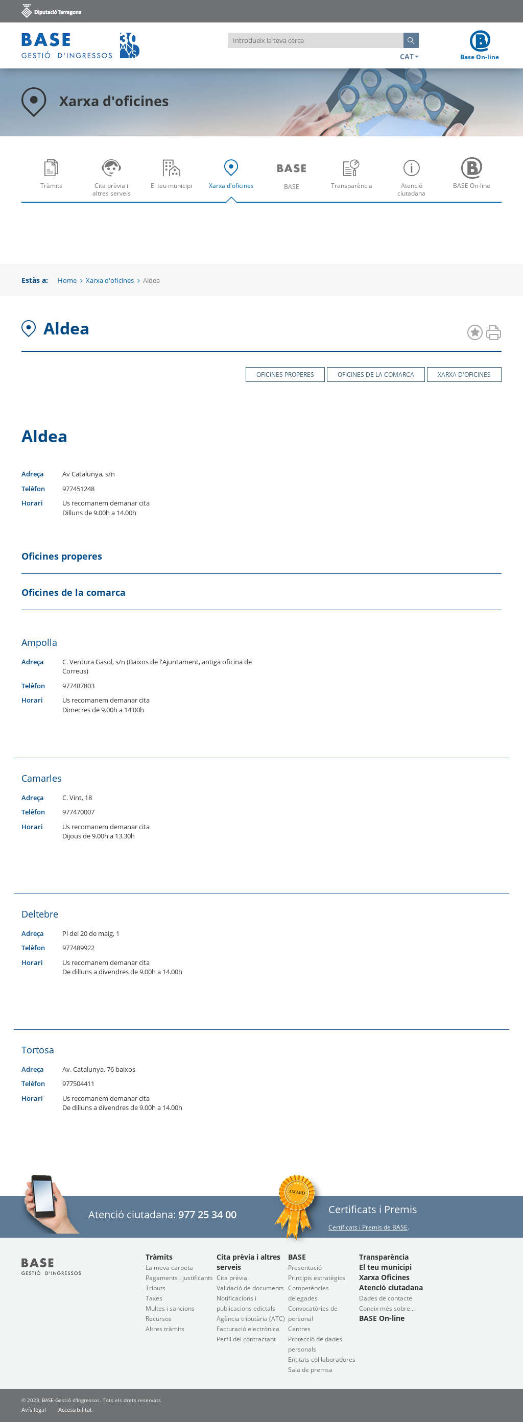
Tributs (155, 1288)
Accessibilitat (75, 1409)
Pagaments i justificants (179, 1277)
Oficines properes (285, 374)
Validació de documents (250, 1288)
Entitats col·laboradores (321, 1359)
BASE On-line (474, 181)
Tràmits (54, 181)
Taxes (154, 1298)
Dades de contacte (385, 1298)
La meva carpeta (169, 1267)
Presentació (305, 1267)
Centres (299, 1328)
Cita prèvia (232, 1277)
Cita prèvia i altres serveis (114, 181)
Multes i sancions (170, 1308)
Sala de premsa (310, 1369)
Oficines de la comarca (376, 374)
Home (67, 280)
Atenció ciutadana (414, 181)
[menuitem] (51, 177)
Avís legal (33, 1409)
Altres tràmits (165, 1328)
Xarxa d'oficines (234, 181)
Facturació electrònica (248, 1328)
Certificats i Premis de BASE (368, 1227)
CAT (409, 56)
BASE (294, 181)
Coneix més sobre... (387, 1308)
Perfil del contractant (246, 1339)
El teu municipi (174, 181)
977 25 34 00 (207, 1214)
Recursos (159, 1318)
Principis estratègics (316, 1277)
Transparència (354, 181)
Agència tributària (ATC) (251, 1318)
